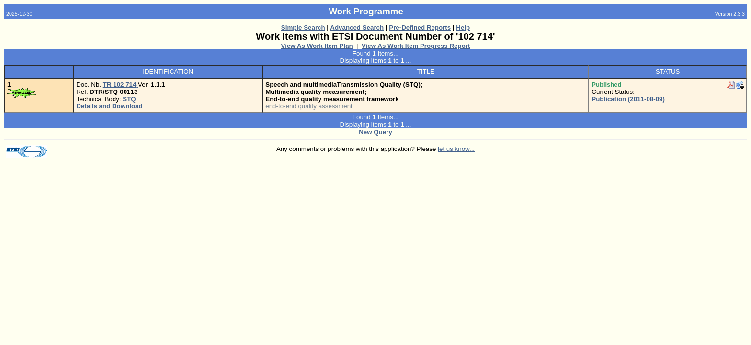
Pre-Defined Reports (420, 27)
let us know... (456, 148)
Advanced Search (357, 27)
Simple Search (303, 27)
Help (463, 27)
